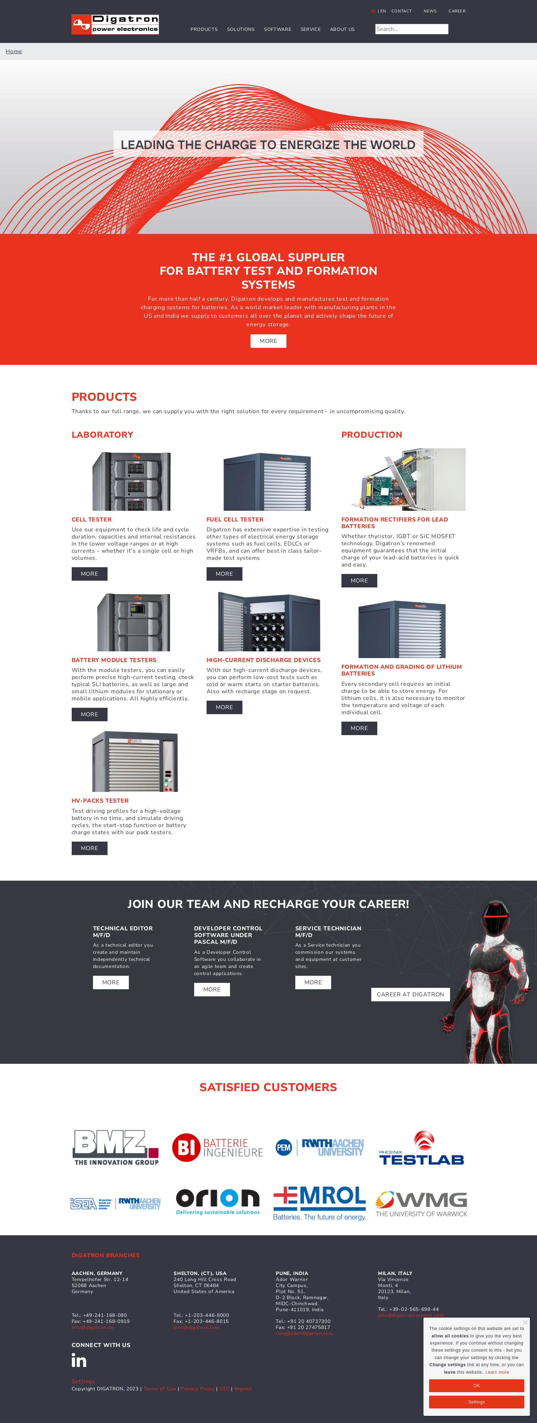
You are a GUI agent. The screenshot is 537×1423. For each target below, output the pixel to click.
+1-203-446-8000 (207, 1315)
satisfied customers (268, 1087)
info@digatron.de (93, 1327)
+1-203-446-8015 (207, 1321)
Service (310, 29)
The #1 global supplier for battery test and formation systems (269, 271)
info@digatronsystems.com (411, 1315)
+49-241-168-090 (105, 1315)
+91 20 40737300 (308, 1321)
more (111, 982)
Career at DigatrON (410, 994)
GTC (225, 1388)
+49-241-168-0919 (106, 1321)
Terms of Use (160, 1388)
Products (204, 29)
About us (342, 29)
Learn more (497, 1372)
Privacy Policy (198, 1388)
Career (457, 11)
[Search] (412, 29)
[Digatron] (115, 24)
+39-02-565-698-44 (414, 1309)
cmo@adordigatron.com (304, 1333)
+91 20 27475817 (308, 1327)
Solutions (241, 29)
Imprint (243, 1388)
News (430, 11)
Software (277, 29)
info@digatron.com (197, 1327)
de (374, 11)
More (268, 341)
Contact (401, 11)
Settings (83, 1381)
